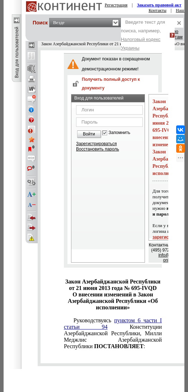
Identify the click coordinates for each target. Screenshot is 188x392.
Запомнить (119, 132)
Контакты (157, 10)
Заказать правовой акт (159, 5)
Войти (89, 134)
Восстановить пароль (97, 149)
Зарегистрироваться (96, 143)
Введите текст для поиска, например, (143, 35)
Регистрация (116, 5)
